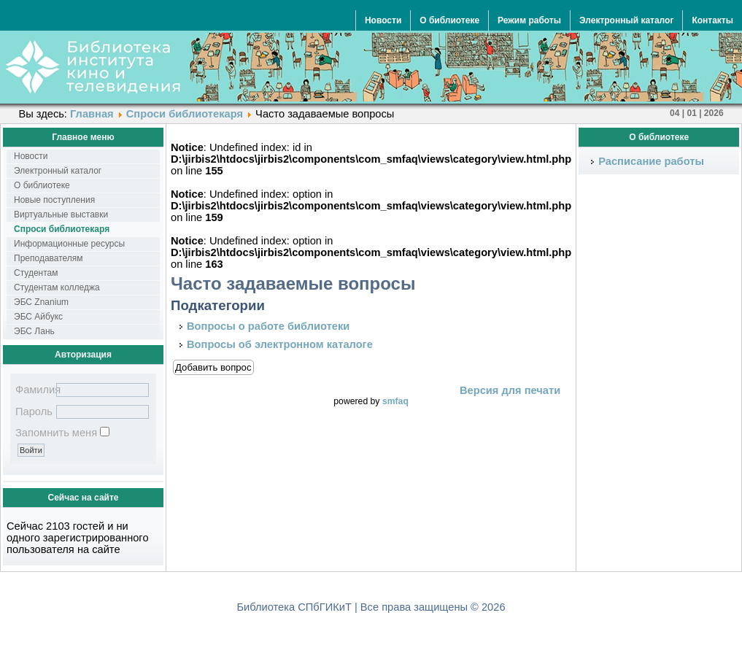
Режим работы (529, 20)
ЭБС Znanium (41, 302)
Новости (383, 20)
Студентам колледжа (57, 287)
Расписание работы (651, 161)
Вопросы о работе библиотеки (268, 326)
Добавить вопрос (213, 367)
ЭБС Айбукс (38, 317)
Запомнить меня (56, 432)
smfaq (395, 401)
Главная (92, 114)
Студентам (36, 273)
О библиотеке (449, 20)
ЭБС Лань (34, 331)
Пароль (34, 411)
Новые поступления (54, 200)
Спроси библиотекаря (184, 114)
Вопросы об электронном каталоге (280, 344)
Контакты (712, 20)
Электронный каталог (626, 20)
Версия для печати (510, 390)
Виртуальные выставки (61, 214)
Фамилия (34, 389)
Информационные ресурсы (69, 244)
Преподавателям (48, 258)
